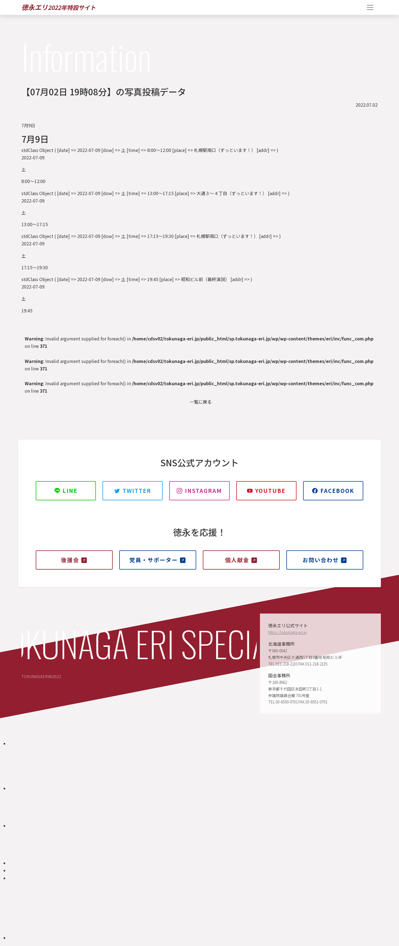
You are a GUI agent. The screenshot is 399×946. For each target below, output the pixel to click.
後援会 (74, 560)
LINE (65, 491)
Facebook (333, 491)
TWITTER (132, 491)
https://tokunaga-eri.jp (287, 632)
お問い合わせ (325, 560)
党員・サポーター (157, 560)
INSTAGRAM (199, 491)
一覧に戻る (201, 401)
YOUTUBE (266, 491)
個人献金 (241, 560)
